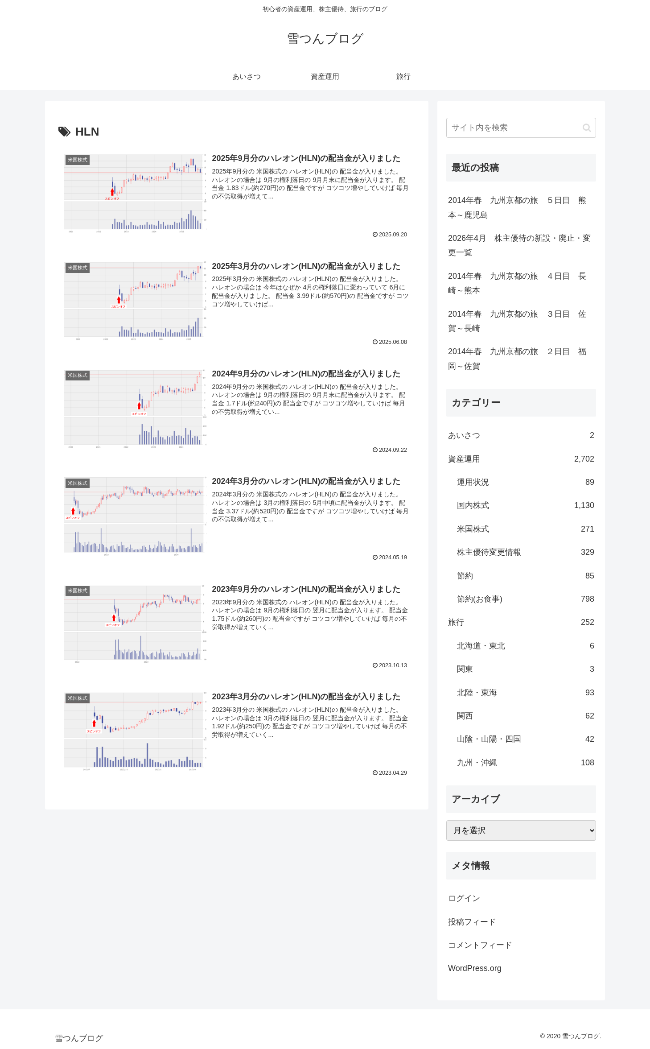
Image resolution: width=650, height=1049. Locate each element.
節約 (525, 576)
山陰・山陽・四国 (525, 739)
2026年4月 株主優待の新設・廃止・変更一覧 (519, 245)
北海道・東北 (525, 646)
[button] (587, 128)
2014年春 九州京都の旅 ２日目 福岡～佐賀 (517, 358)
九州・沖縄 (525, 763)
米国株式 (525, 529)
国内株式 (525, 505)
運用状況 (525, 482)
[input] (521, 128)
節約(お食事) (525, 599)
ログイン (464, 898)
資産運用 (521, 459)
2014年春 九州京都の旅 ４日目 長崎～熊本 (517, 283)
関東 (525, 669)
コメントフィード (480, 945)
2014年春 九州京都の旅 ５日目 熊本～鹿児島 (517, 207)
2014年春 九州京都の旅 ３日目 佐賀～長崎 (517, 321)
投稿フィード (472, 921)
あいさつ (521, 435)
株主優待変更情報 (525, 552)
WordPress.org (475, 968)
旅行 (521, 622)
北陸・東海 (525, 693)
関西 (525, 716)
